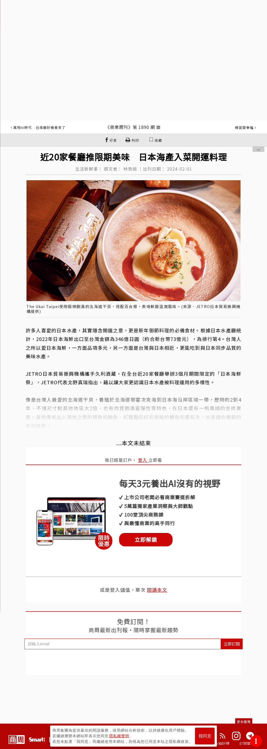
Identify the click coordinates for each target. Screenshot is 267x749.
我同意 (205, 736)
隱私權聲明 (119, 736)
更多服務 (244, 721)
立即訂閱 (232, 644)
